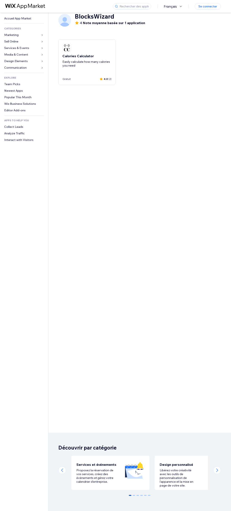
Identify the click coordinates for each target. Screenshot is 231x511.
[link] (24, 18)
